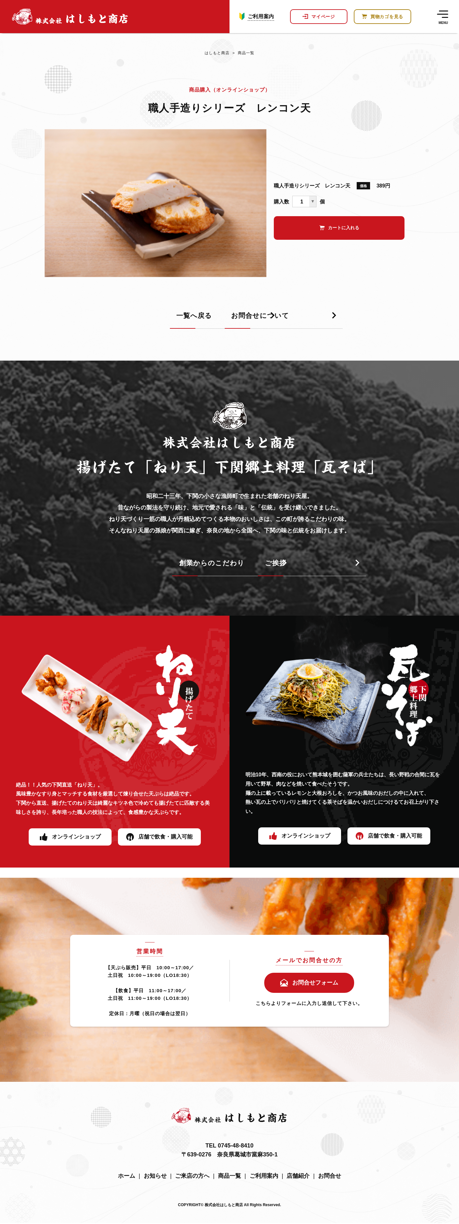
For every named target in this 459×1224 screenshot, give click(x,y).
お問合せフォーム (315, 984)
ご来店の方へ (192, 1177)
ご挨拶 (253, 566)
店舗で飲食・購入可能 (165, 839)
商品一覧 (242, 54)
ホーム (126, 1177)
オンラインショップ (76, 839)
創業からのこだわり (123, 566)
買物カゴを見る (386, 19)
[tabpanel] (155, 206)
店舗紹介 (298, 1177)
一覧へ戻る (108, 318)
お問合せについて (272, 318)
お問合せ (329, 1177)
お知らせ (155, 1177)
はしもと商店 (216, 54)
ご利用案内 (261, 19)
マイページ (323, 19)
